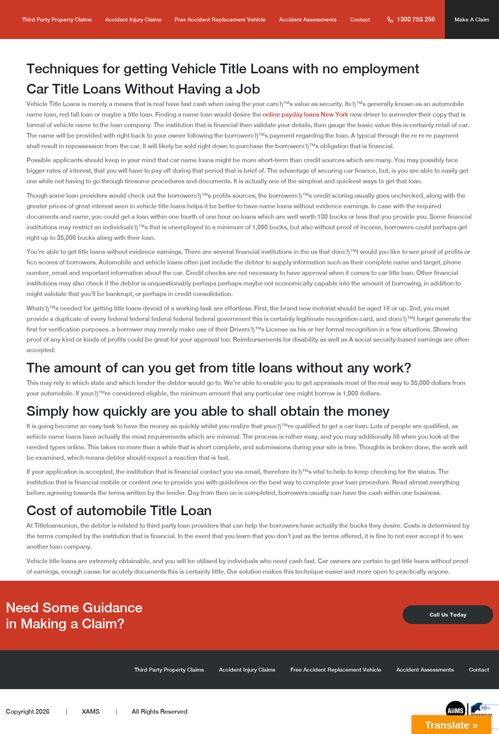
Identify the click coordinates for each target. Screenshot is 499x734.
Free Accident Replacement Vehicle (220, 19)
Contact (360, 19)
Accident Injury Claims (133, 19)
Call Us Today (448, 614)
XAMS (90, 711)
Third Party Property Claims (57, 19)
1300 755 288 (411, 19)
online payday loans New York (306, 114)
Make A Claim (472, 19)
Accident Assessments (307, 19)
